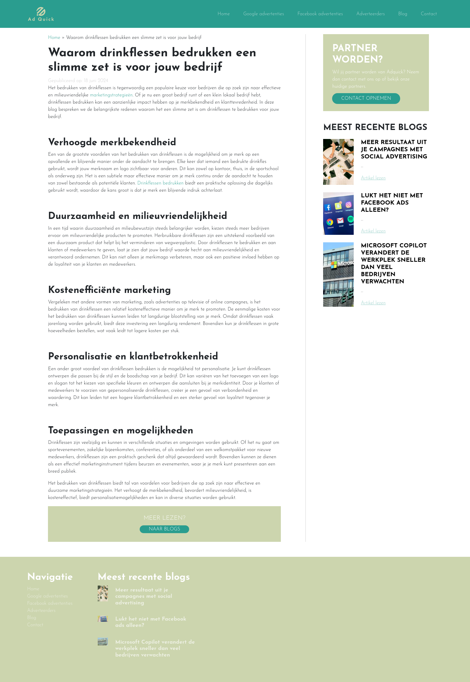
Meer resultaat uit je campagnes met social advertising (394, 150)
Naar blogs (164, 529)
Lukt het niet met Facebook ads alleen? (392, 203)
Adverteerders (370, 14)
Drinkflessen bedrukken (160, 183)
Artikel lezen (373, 178)
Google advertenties (263, 14)
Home (224, 14)
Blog (402, 14)
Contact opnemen (366, 98)
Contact (429, 14)
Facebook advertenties (320, 14)
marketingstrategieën (111, 95)
